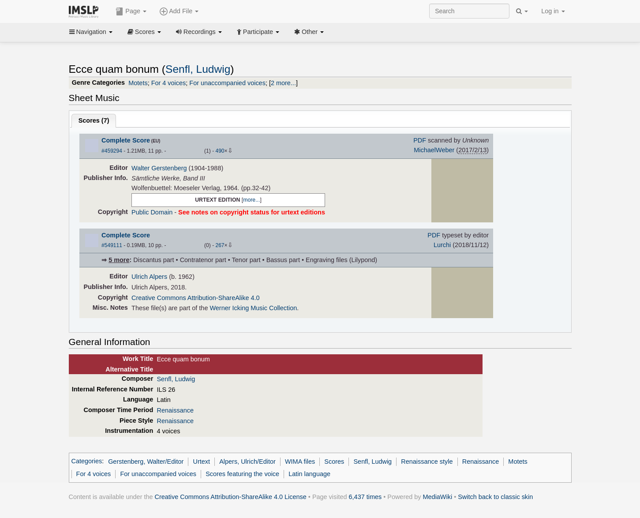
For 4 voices (168, 82)
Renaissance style (427, 461)
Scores (144, 31)
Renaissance (175, 410)
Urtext (201, 461)
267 (219, 245)
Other (309, 31)
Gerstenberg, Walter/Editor (145, 461)
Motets (137, 82)
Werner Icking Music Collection (253, 308)
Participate (258, 31)
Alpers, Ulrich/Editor (247, 461)
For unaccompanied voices (227, 82)
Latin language (309, 473)
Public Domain (151, 212)
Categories (86, 461)
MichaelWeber (434, 150)
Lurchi (442, 244)
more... (251, 200)
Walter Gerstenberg (159, 168)
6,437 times (365, 496)
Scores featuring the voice (242, 473)
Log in (553, 11)
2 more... (283, 82)
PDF (419, 140)
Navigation (90, 31)
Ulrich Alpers (149, 276)
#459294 (111, 151)
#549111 (111, 245)
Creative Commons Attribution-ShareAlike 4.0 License (231, 496)
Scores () (94, 120)
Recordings (199, 31)
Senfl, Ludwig (197, 69)
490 (219, 151)
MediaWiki (438, 496)
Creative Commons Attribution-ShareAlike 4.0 (195, 297)
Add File (179, 11)
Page (131, 11)
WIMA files (300, 461)
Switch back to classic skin (495, 496)
